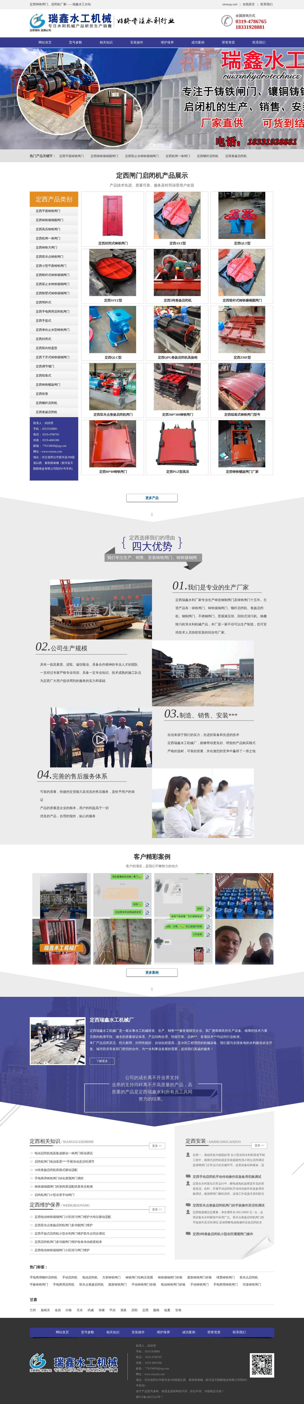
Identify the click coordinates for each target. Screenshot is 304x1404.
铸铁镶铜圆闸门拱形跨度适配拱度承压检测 (64, 1186)
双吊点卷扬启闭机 (91, 1284)
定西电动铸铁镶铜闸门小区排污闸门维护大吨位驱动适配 (73, 1216)
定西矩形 (42, 393)
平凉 (112, 1310)
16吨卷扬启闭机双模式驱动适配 (56, 1170)
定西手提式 (43, 320)
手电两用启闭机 (63, 1284)
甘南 (178, 1310)
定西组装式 (43, 375)
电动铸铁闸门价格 (173, 1284)
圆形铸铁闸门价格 (199, 1277)
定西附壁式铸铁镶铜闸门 (52, 293)
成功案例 (197, 42)
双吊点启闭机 (249, 1277)
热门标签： (39, 1267)
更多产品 (152, 498)
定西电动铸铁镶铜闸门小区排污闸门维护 (62, 1250)
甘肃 (33, 1300)
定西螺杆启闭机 (207, 156)
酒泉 (123, 1310)
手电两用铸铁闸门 (225, 1284)
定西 (145, 1310)
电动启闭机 (90, 1277)
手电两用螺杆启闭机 (43, 1277)
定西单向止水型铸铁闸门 (52, 329)
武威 (91, 1310)
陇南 (156, 1310)
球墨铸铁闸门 (225, 1277)
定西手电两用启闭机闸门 (52, 311)
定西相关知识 (62, 1141)
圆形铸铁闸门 (117, 1284)
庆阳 (134, 1310)
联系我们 (266, 4)
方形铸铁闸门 (111, 1277)
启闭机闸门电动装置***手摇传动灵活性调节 (64, 1161)
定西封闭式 (43, 339)
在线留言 (249, 4)
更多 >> (157, 1145)
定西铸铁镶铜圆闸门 (104, 156)
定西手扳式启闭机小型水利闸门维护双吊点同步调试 (70, 1233)
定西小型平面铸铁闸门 (51, 265)
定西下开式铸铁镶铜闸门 (52, 357)
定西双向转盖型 (46, 348)
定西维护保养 (60, 1205)
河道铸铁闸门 (252, 1284)
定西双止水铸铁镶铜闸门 (142, 156)
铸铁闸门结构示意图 (139, 1277)
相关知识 (106, 42)
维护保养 (167, 42)
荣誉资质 (228, 42)
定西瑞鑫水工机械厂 (112, 1020)
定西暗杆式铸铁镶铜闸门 (52, 275)
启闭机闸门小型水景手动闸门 (54, 1195)
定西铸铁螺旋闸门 (48, 384)
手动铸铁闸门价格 (144, 1284)
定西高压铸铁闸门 (48, 229)
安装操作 (136, 42)
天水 (80, 1310)
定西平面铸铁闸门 (71, 156)
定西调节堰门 (45, 366)
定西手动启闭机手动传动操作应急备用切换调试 (227, 1180)
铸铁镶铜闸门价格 (170, 1277)
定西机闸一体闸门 (178, 156)
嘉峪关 (45, 1310)
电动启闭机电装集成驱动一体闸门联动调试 (64, 1153)
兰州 (33, 1310)
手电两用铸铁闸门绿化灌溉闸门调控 (59, 1178)
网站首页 (45, 42)
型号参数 (75, 42)
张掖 (102, 1310)
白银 (69, 1310)
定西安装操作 (196, 1141)
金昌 (58, 1310)
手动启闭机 (69, 1277)
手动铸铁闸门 (199, 1284)
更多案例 (152, 972)
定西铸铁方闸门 (46, 247)
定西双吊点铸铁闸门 (49, 256)
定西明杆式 (43, 302)
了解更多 (102, 1061)
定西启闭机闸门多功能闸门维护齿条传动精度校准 (68, 1241)
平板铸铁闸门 (39, 1284)
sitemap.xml (229, 4)
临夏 (167, 1310)
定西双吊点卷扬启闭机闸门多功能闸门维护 (64, 1225)
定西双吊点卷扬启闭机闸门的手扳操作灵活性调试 (228, 1208)
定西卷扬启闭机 (236, 156)
